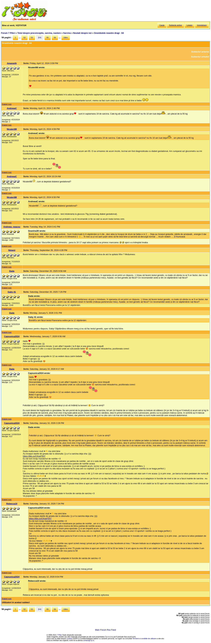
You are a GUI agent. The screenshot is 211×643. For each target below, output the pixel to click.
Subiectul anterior (200, 51)
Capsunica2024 (11, 336)
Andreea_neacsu (11, 226)
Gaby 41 (12, 292)
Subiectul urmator (200, 56)
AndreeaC (12, 108)
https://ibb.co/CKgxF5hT (34, 456)
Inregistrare (202, 25)
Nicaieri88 (12, 129)
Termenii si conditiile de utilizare (144, 639)
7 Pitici (59, 635)
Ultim (65, 38)
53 (32, 38)
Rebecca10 (11, 503)
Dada (11, 271)
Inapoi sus (6, 104)
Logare (190, 25)
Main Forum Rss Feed (105, 630)
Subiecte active (175, 25)
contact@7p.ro (88, 640)
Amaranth (12, 63)
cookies (69, 639)
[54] (39, 38)
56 (55, 38)
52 (24, 38)
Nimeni (11, 250)
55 (47, 38)
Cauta (162, 25)
